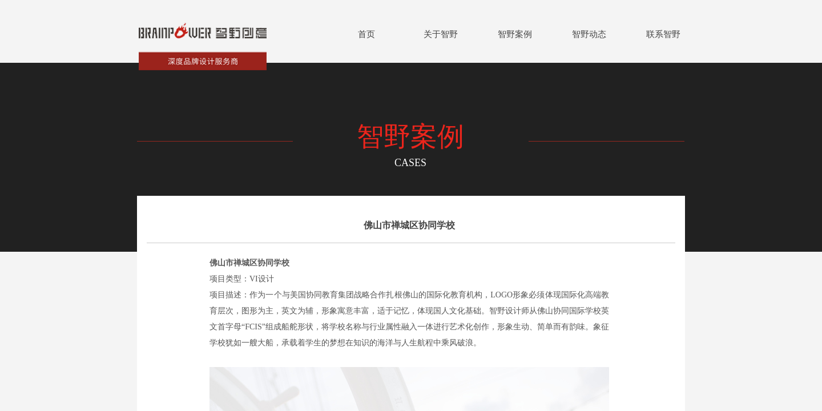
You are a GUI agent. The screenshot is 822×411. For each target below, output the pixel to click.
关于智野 (441, 34)
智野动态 (589, 34)
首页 (366, 34)
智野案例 (515, 34)
